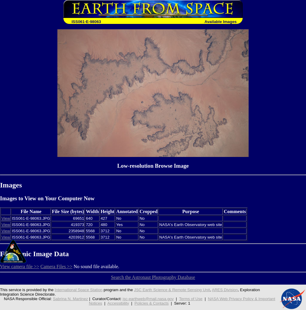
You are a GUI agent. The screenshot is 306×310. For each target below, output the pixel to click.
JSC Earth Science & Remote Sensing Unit (172, 290)
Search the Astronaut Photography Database (153, 277)
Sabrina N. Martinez (70, 299)
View (5, 218)
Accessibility (118, 303)
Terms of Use (190, 299)
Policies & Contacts (151, 303)
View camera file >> (19, 266)
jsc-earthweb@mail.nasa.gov (148, 299)
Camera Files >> (56, 266)
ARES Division (225, 290)
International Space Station (78, 290)
